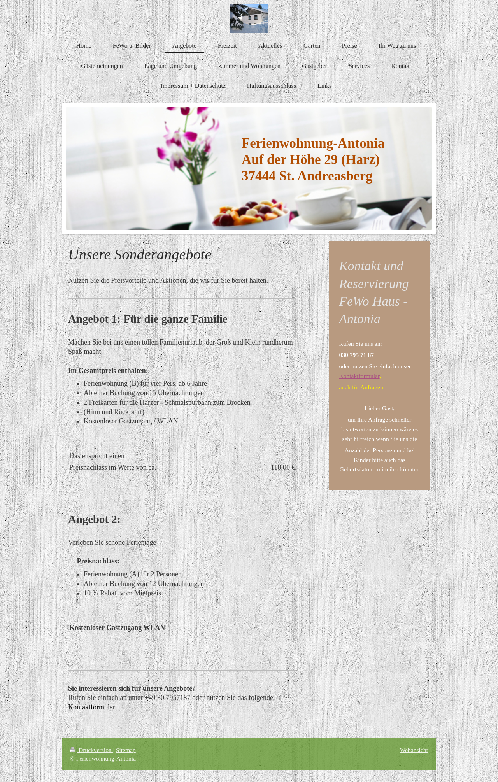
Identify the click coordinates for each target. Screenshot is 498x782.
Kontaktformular (359, 376)
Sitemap (126, 750)
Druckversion (91, 750)
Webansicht (414, 750)
